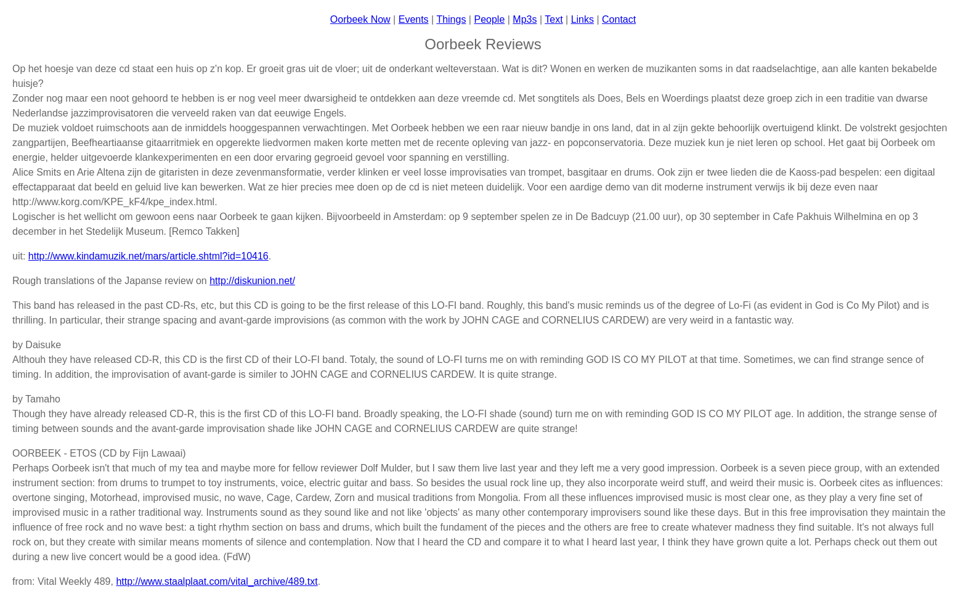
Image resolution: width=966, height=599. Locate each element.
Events (414, 19)
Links (582, 19)
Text (553, 19)
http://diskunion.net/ (252, 280)
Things (451, 19)
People (489, 19)
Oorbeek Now (360, 19)
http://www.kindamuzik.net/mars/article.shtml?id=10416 (148, 256)
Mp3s (525, 19)
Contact (619, 19)
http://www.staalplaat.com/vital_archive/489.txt (216, 581)
